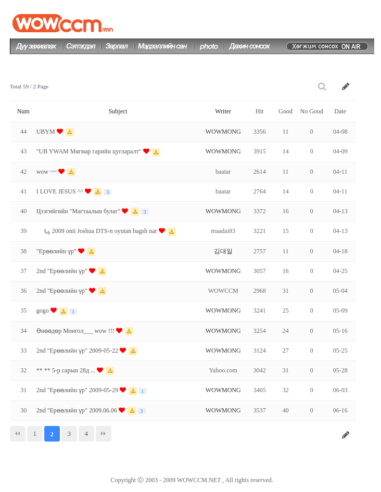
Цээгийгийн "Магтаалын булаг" (79, 211)
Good (285, 111)
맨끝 (103, 434)
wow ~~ (47, 171)
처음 (18, 434)
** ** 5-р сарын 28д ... (66, 370)
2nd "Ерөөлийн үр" (62, 271)
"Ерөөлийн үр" (57, 251)
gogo (43, 310)
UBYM (46, 131)
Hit (259, 111)
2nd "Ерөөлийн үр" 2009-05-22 (78, 350)
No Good (311, 111)
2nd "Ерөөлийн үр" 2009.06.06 (77, 410)
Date (340, 111)
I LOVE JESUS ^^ (60, 191)
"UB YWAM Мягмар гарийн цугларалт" (89, 151)
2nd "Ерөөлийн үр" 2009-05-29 (78, 390)
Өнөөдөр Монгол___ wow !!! (76, 330)
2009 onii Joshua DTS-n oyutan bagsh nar (101, 231)
